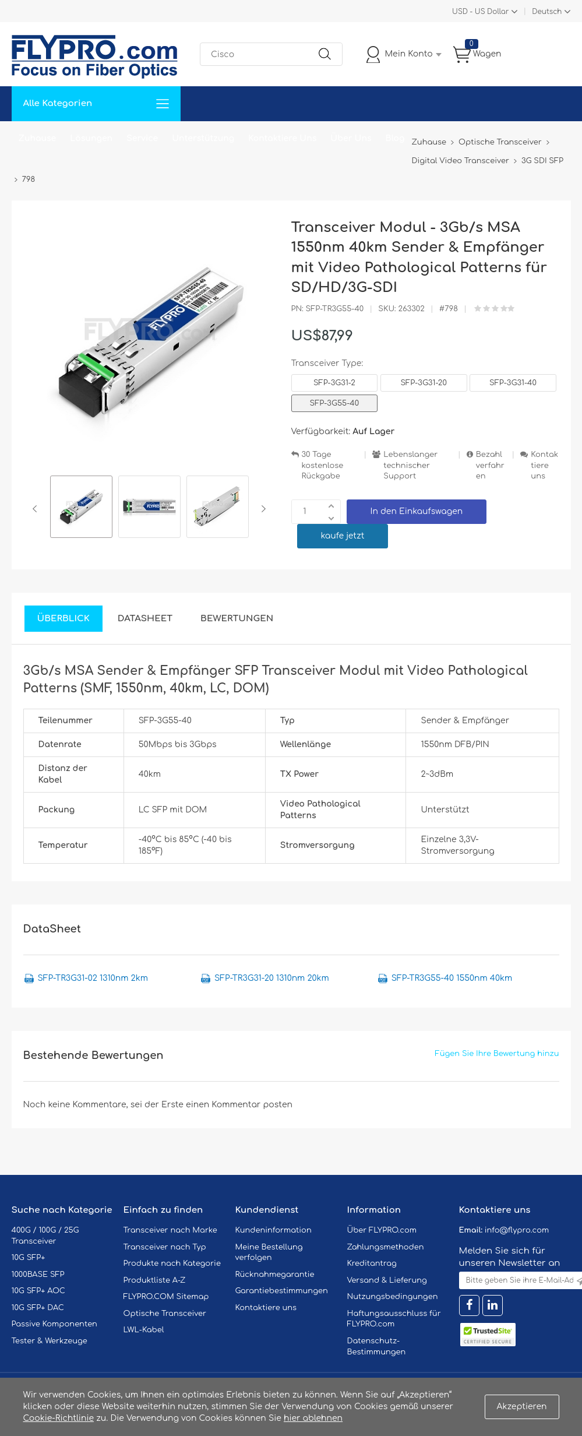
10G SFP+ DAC (38, 1308)
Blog (395, 138)
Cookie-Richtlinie (58, 1418)
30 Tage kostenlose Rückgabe (323, 465)
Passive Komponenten (54, 1324)
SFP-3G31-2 (334, 383)
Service (142, 138)
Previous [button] (37, 508)
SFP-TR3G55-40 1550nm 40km (451, 978)
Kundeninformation (273, 1230)
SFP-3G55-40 (334, 403)
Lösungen (91, 138)
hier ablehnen (313, 1418)
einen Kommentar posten (239, 1104)
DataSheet (145, 619)
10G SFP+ (28, 1258)
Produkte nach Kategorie (172, 1263)
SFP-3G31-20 (424, 383)
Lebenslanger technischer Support (410, 465)
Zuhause (38, 138)
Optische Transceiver (165, 1314)
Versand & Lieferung (387, 1280)
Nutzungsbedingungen (392, 1297)
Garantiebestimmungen (281, 1291)
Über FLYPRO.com (382, 1230)
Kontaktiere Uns (282, 138)
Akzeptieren (522, 1406)
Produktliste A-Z (155, 1280)
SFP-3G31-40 (513, 383)
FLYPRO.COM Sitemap (166, 1297)
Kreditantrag (372, 1263)
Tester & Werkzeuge (49, 1341)
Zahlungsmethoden (385, 1247)
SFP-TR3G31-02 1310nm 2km (93, 978)
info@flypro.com (517, 1230)
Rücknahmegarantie (275, 1274)
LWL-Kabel (144, 1330)
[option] (81, 508)
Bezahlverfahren (490, 465)
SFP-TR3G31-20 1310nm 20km (271, 978)
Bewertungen (236, 619)
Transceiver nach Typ (165, 1247)
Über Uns (350, 138)
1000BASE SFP (38, 1274)
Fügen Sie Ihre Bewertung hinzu (497, 1054)
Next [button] (261, 508)
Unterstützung (203, 138)
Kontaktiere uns (544, 465)
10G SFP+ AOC (38, 1291)
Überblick (63, 619)
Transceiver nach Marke (170, 1230)
